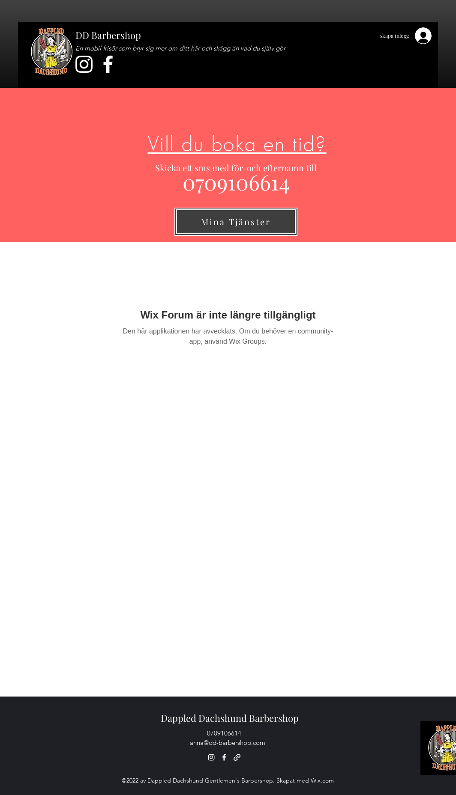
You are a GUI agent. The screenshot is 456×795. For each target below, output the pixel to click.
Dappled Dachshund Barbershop (230, 718)
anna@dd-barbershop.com (227, 742)
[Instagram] (84, 64)
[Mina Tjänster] (235, 222)
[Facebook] (108, 64)
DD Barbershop (108, 35)
